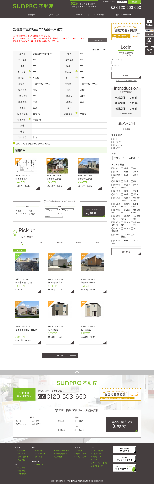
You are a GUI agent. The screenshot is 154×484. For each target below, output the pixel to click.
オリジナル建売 (100, 15)
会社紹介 (31, 15)
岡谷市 (124, 181)
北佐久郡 (115, 198)
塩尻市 (134, 175)
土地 (18, 210)
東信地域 (21, 470)
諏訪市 (134, 181)
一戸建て (116, 142)
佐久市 (134, 228)
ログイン (122, 2)
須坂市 (124, 168)
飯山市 (134, 234)
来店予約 (21, 459)
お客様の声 (96, 453)
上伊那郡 (115, 191)
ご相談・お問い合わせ (122, 15)
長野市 (115, 168)
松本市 (124, 175)
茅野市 (124, 191)
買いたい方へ (54, 15)
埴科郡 (134, 194)
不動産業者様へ (61, 453)
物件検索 (38, 456)
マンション (21, 213)
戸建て (30, 210)
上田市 (124, 171)
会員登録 (21, 450)
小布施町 (115, 234)
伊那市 (124, 194)
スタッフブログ (98, 456)
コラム (95, 459)
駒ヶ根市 (125, 228)
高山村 (134, 240)
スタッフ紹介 (81, 456)
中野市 (134, 168)
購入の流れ (39, 450)
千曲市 (115, 171)
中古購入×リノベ (42, 464)
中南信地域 (22, 473)
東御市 (134, 171)
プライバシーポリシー (100, 463)
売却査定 (58, 456)
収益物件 (31, 213)
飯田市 (124, 240)
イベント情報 (97, 450)
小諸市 (115, 194)
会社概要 (79, 450)
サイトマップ (97, 466)
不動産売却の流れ (62, 450)
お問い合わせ (97, 40)
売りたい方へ (77, 15)
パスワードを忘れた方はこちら (126, 81)
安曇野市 (115, 181)
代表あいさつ (81, 453)
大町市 (134, 184)
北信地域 (21, 467)
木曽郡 (134, 191)
